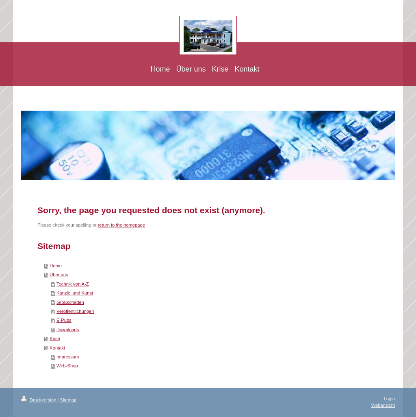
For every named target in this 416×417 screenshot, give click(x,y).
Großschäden (70, 302)
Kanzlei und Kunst (74, 292)
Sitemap (68, 399)
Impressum (67, 356)
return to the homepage (121, 225)
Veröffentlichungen (75, 311)
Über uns (59, 274)
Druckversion (39, 399)
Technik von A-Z (72, 284)
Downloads (67, 329)
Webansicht (383, 405)
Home (56, 265)
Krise (55, 338)
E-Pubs (64, 320)
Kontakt (57, 347)
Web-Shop (67, 365)
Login (389, 398)
